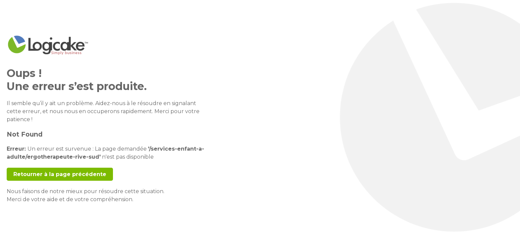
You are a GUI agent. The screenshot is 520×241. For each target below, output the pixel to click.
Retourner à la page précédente (59, 174)
